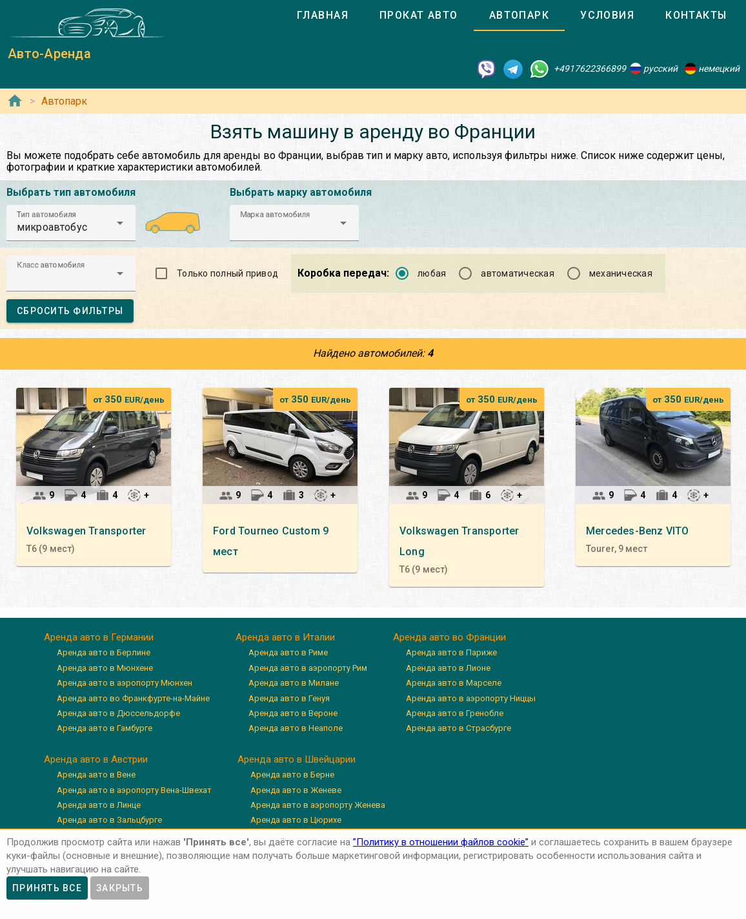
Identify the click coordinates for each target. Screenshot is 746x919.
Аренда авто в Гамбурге (104, 728)
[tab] (322, 15)
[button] (71, 223)
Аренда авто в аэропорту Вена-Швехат (134, 790)
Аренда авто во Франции (449, 637)
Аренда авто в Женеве (295, 790)
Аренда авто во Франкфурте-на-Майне (133, 698)
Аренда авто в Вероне (293, 713)
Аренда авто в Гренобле (454, 713)
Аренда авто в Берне (292, 774)
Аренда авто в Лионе (448, 668)
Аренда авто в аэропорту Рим (307, 668)
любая (432, 273)
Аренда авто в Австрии (96, 759)
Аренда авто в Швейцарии (296, 759)
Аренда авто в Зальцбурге (109, 820)
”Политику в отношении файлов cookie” (441, 842)
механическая (620, 273)
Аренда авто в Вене (96, 774)
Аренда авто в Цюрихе (295, 820)
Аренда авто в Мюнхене (105, 668)
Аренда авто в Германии (99, 637)
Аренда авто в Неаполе (295, 728)
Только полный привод (227, 273)
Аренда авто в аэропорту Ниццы (471, 698)
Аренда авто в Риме (288, 652)
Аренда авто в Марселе (453, 683)
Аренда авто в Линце (99, 805)
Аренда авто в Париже (451, 652)
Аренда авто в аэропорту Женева (317, 805)
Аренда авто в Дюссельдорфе (118, 713)
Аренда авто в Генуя (289, 698)
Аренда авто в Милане (293, 683)
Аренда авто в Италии (285, 637)
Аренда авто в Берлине (103, 652)
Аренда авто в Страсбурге (458, 728)
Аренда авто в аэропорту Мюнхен (124, 683)
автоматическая (517, 273)
